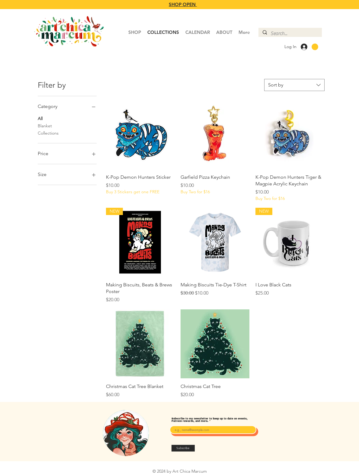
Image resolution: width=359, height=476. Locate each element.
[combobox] (294, 85)
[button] (315, 47)
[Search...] (290, 33)
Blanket (45, 125)
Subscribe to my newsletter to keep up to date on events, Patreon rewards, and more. (209, 420)
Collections (48, 133)
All (40, 118)
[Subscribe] (183, 448)
